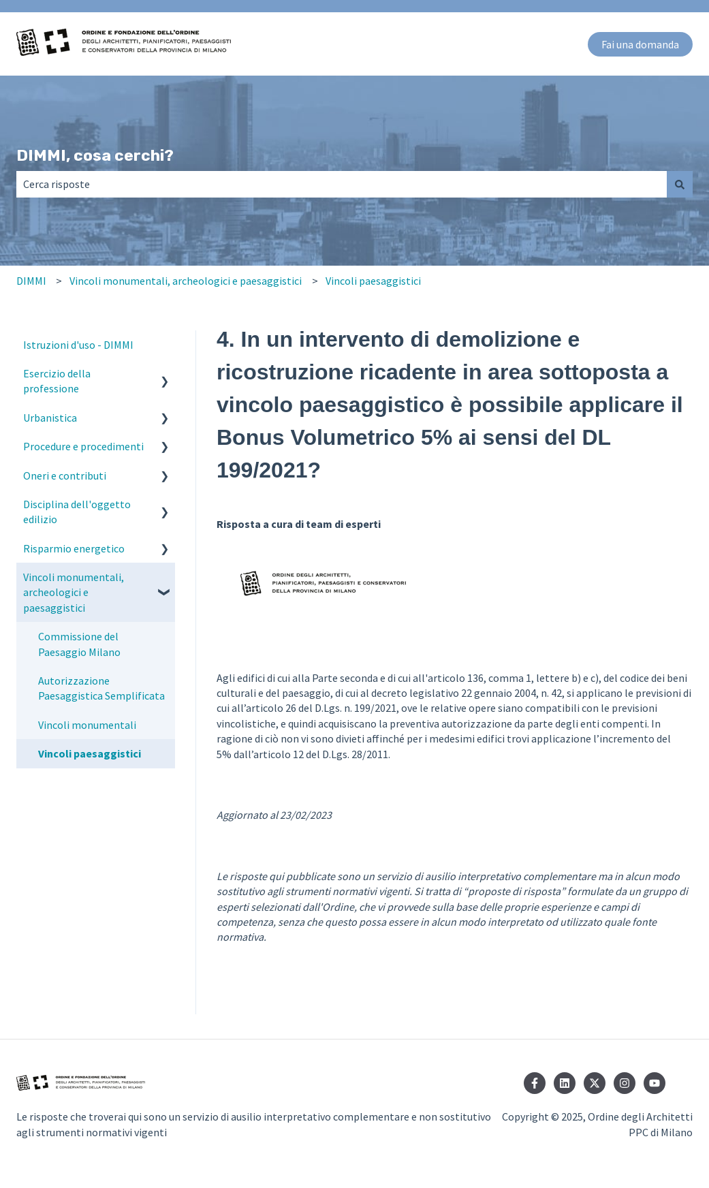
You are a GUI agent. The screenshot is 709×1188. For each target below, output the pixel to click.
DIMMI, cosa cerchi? (95, 155)
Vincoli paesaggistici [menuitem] (89, 753)
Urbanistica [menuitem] (50, 417)
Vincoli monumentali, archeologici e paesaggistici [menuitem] (73, 592)
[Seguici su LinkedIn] (565, 1083)
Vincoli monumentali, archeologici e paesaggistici (185, 280)
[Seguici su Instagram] (624, 1083)
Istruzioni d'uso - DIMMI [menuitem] (78, 344)
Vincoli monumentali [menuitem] (87, 725)
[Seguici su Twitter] (594, 1083)
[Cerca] (680, 184)
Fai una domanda (640, 44)
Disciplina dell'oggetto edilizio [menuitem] (77, 511)
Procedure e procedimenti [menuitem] (83, 446)
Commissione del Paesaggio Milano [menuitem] (79, 643)
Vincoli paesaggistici (373, 280)
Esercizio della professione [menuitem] (57, 380)
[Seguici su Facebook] (535, 1083)
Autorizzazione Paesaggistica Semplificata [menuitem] (101, 688)
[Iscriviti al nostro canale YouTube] (654, 1083)
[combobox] (341, 184)
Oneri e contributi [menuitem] (64, 475)
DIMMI (31, 280)
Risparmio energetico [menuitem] (74, 548)
